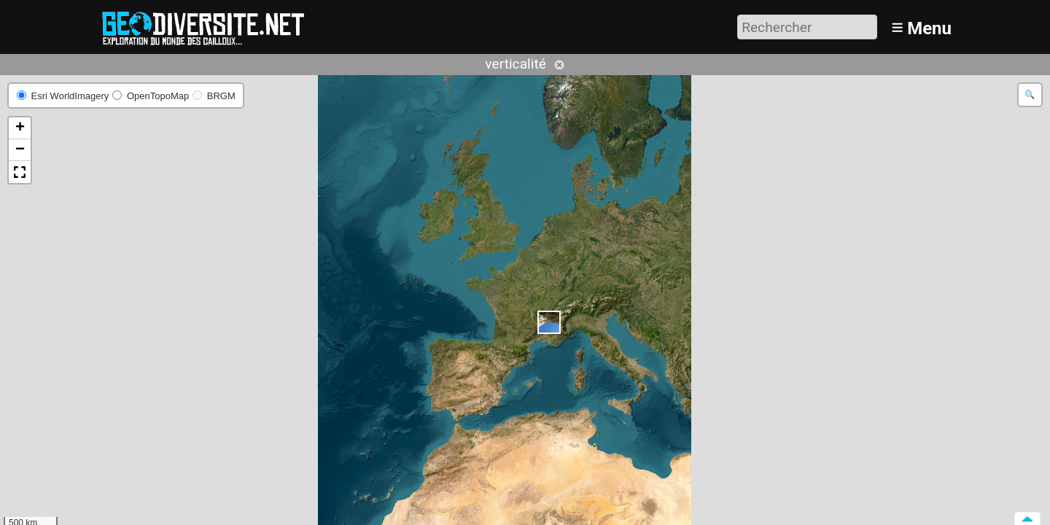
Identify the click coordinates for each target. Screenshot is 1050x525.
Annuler (559, 65)
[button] (549, 322)
